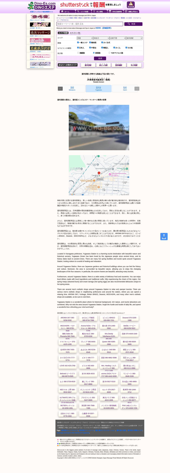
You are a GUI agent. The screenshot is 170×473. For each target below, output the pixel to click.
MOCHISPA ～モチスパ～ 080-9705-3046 (67, 328)
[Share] (164, 236)
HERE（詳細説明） (103, 28)
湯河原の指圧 (121, 430)
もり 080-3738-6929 (67, 382)
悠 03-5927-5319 (109, 382)
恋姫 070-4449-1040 (129, 334)
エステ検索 (84, 12)
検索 (133, 24)
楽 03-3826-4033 (88, 374)
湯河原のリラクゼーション (105, 430)
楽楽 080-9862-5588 (109, 358)
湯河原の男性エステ (134, 430)
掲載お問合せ (133, 12)
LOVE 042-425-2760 (67, 366)
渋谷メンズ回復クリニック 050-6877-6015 (129, 400)
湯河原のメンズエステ (69, 430)
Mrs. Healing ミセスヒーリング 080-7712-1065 (108, 368)
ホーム (67, 12)
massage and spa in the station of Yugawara (73, 433)
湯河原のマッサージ (86, 430)
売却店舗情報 (117, 12)
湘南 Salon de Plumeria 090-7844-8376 (67, 336)
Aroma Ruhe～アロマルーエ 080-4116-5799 (88, 328)
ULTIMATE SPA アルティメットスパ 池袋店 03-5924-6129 (67, 400)
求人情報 (99, 12)
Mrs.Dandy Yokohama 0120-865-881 (109, 336)
